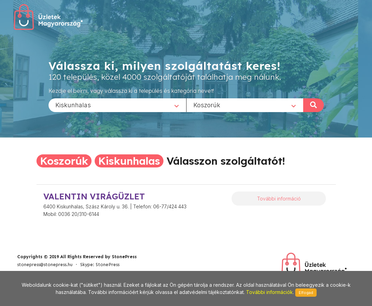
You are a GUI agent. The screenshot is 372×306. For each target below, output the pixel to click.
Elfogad (306, 292)
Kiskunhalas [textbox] (73, 104)
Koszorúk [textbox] (206, 104)
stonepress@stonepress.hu (45, 264)
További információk (269, 292)
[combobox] (117, 105)
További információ (279, 198)
